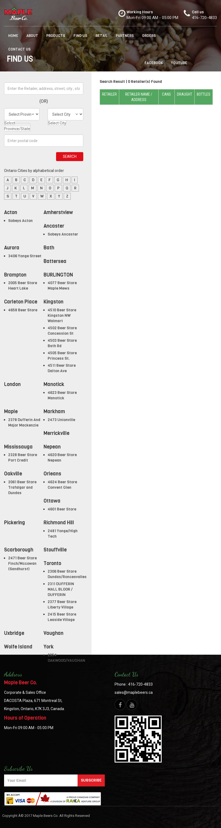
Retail (102, 35)
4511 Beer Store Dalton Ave (62, 368)
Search (69, 156)
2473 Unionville (61, 419)
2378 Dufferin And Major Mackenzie (24, 422)
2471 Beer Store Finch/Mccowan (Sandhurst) (22, 564)
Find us (80, 35)
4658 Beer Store (22, 310)
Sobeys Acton (20, 220)
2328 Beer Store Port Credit (22, 457)
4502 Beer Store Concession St (62, 330)
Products (55, 35)
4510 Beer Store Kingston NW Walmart (62, 316)
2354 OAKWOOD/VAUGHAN (66, 658)
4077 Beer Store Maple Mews (62, 285)
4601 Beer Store (62, 509)
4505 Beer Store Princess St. (62, 355)
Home (13, 35)
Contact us (19, 49)
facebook (154, 63)
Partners (125, 35)
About (32, 35)
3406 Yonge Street (24, 256)
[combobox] (17, 124)
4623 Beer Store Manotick (62, 395)
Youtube (179, 63)
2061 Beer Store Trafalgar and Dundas (22, 487)
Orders (149, 35)
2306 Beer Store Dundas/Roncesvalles (67, 574)
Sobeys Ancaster (63, 234)
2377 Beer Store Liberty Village (62, 604)
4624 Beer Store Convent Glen (62, 484)
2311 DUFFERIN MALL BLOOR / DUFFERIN (61, 589)
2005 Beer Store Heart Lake (22, 285)
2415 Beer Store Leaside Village (62, 617)
